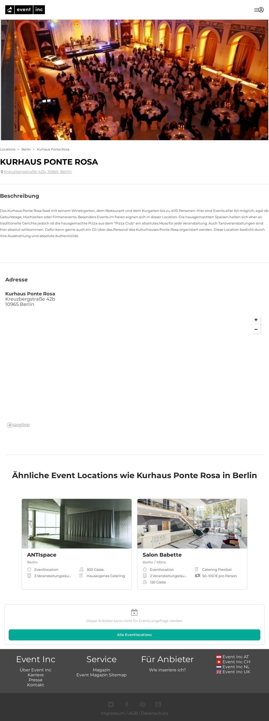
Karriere (36, 674)
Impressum (113, 713)
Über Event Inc (35, 669)
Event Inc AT (232, 656)
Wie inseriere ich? (167, 669)
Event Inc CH (233, 661)
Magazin (101, 669)
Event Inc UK (233, 671)
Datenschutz (154, 713)
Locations (7, 149)
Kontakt (35, 684)
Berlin (26, 149)
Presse (36, 679)
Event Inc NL (233, 666)
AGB (133, 713)
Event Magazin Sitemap (101, 674)
